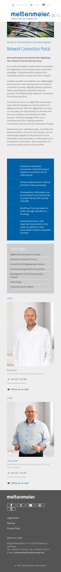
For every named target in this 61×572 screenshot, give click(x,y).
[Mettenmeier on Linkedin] (40, 505)
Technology (15, 281)
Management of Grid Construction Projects (26, 275)
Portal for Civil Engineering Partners (27, 264)
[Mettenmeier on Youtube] (30, 505)
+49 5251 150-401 (18, 472)
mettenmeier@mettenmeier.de (29, 552)
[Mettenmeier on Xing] (21, 505)
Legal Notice (13, 517)
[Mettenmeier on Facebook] (11, 505)
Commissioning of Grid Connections (27, 269)
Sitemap (11, 523)
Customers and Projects (21, 286)
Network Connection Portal (23, 259)
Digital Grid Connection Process (25, 254)
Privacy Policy (13, 528)
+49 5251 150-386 (18, 379)
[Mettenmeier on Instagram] (11, 509)
